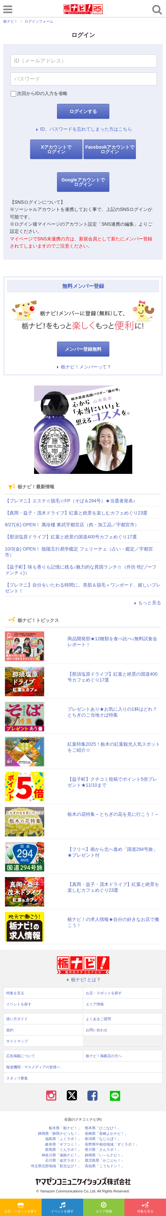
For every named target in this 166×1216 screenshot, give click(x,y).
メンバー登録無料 (83, 349)
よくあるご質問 (98, 1019)
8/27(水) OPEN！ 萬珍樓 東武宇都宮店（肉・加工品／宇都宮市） (72, 524)
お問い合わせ (96, 1030)
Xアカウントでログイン (56, 149)
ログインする (83, 111)
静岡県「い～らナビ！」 (104, 1155)
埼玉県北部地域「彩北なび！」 (56, 1166)
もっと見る (146, 602)
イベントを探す (62, 1208)
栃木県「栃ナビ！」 (65, 1128)
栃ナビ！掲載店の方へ (104, 1056)
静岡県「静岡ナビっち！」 (59, 1133)
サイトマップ (17, 1041)
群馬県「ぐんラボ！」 (63, 1149)
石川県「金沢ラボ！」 (63, 1160)
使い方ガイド (17, 1019)
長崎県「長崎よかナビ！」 (106, 1133)
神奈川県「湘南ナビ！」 (61, 1155)
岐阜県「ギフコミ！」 (63, 1144)
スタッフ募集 (17, 1078)
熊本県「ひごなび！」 (103, 1128)
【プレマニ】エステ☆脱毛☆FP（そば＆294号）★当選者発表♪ (70, 500)
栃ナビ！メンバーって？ (83, 366)
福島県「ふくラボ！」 (63, 1139)
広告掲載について (20, 1056)
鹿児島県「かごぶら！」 (104, 1160)
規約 (9, 1030)
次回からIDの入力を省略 (42, 93)
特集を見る (145, 1208)
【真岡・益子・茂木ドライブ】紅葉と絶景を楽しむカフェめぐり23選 (76, 512)
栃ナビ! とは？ (83, 979)
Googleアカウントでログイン (82, 182)
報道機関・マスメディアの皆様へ (33, 1067)
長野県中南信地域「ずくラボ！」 (112, 1144)
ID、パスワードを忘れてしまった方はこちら (83, 129)
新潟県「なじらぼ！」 (103, 1139)
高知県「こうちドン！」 (104, 1166)
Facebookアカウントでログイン (109, 149)
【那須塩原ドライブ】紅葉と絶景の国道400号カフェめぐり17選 (71, 536)
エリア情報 (104, 1208)
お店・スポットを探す (20, 1208)
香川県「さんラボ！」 (103, 1149)
